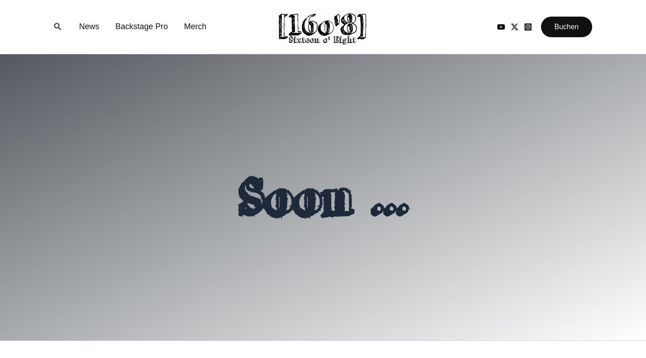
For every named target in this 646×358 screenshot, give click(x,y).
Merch (195, 26)
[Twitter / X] (515, 27)
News (89, 26)
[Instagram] (528, 27)
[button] (58, 27)
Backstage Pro (141, 26)
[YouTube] (501, 27)
